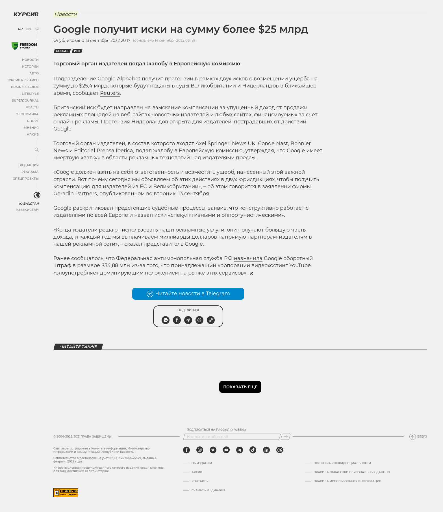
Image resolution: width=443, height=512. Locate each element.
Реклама (30, 171)
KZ (36, 28)
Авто (34, 72)
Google (62, 51)
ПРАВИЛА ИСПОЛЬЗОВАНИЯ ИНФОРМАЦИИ (347, 481)
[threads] (279, 450)
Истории (30, 66)
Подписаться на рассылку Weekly (217, 430)
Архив (33, 134)
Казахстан (29, 203)
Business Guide (25, 86)
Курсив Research (23, 79)
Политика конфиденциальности (342, 463)
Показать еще (240, 386)
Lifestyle (30, 93)
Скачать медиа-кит (208, 490)
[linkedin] (266, 450)
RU (20, 28)
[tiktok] (252, 450)
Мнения (31, 127)
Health (32, 106)
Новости (30, 59)
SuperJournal (26, 100)
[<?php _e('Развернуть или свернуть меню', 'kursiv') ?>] (36, 194)
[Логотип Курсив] (25, 13)
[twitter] (213, 450)
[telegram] (239, 450)
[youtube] (226, 450)
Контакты (200, 481)
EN (28, 28)
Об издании (202, 463)
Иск (77, 51)
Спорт (33, 120)
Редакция (29, 164)
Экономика (28, 113)
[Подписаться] (285, 437)
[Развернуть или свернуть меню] (36, 149)
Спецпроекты (26, 178)
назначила (248, 258)
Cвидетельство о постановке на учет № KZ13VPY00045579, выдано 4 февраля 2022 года (105, 459)
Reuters (110, 93)
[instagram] (199, 450)
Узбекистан (28, 209)
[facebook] (186, 450)
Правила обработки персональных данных (352, 472)
